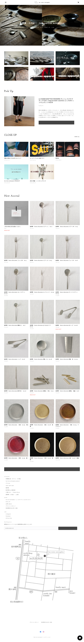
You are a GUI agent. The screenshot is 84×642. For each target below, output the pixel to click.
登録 (68, 528)
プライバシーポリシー (11, 506)
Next (80, 25)
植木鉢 (57, 158)
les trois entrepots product (13, 481)
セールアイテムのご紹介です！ (37, 158)
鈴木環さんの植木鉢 (10, 490)
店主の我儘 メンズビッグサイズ (38, 181)
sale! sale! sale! (10, 485)
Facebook (8, 516)
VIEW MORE (42, 469)
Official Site (9, 518)
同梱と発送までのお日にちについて (12, 158)
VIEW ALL (77, 136)
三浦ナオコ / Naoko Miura (13, 492)
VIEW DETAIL (56, 122)
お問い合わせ (9, 503)
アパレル (8, 483)
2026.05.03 (33, 160)
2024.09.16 (58, 160)
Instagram (8, 514)
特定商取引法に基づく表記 (12, 508)
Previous (3, 25)
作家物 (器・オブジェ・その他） (13, 478)
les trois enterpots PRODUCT (12, 181)
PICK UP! (8, 501)
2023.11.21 (7, 160)
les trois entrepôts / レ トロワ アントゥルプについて (18, 499)
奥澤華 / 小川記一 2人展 (12, 494)
